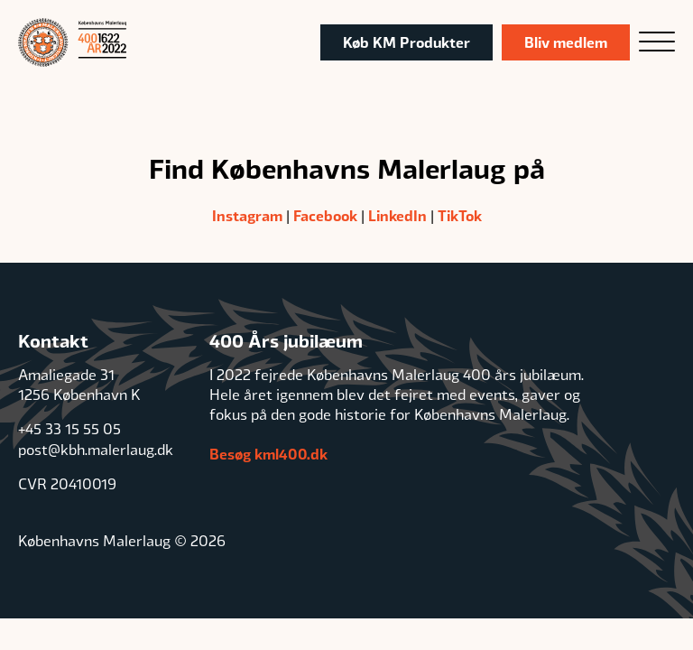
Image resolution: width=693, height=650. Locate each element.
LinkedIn (397, 215)
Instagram (247, 215)
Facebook (325, 215)
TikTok (460, 215)
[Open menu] (657, 42)
